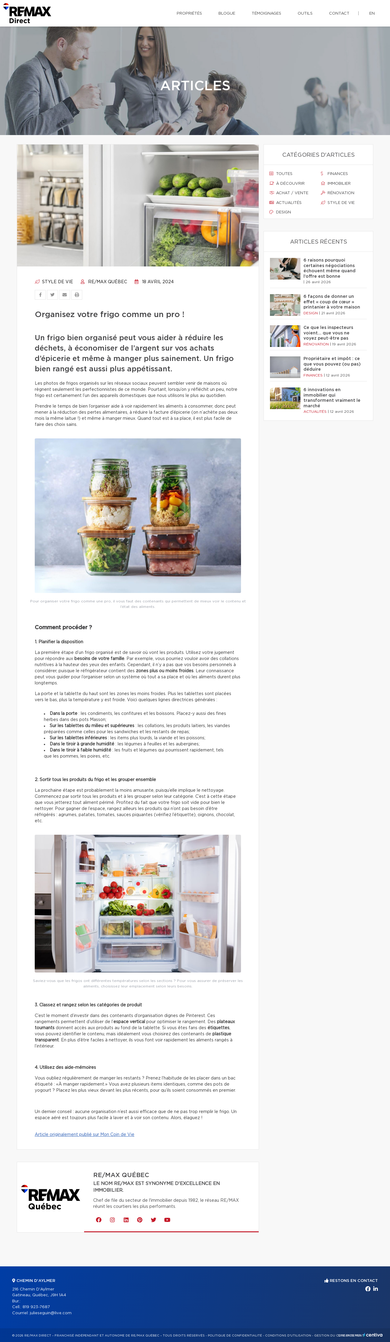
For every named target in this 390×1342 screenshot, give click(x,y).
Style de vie (54, 282)
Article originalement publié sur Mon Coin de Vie (84, 1135)
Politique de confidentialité (235, 1335)
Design (280, 212)
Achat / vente (288, 193)
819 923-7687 (36, 1307)
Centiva (373, 1335)
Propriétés (189, 14)
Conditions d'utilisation (288, 1335)
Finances (334, 174)
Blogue (226, 14)
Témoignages (266, 14)
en (372, 14)
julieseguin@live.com (51, 1313)
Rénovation (337, 193)
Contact (339, 14)
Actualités (285, 203)
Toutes (280, 174)
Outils (305, 14)
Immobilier (336, 183)
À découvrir (287, 183)
